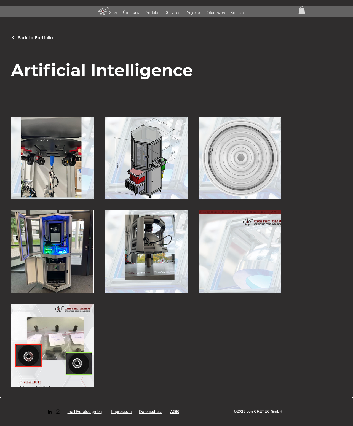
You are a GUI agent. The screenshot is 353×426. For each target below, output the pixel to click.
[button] (301, 10)
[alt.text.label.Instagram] (58, 411)
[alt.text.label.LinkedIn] (49, 411)
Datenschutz (150, 411)
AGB (174, 411)
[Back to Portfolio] (32, 38)
